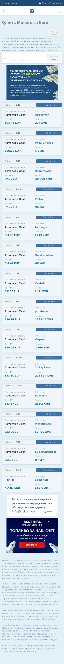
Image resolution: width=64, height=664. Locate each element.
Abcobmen (42, 114)
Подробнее (49, 105)
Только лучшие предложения (19, 60)
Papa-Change (44, 143)
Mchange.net (44, 423)
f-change (41, 227)
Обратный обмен (55, 33)
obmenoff (41, 480)
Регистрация (55, 3)
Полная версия (9, 3)
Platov (39, 199)
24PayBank (42, 367)
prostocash (42, 311)
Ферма (40, 339)
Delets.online (44, 255)
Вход (43, 3)
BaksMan (41, 395)
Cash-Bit (41, 283)
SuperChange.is (45, 452)
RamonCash (43, 171)
